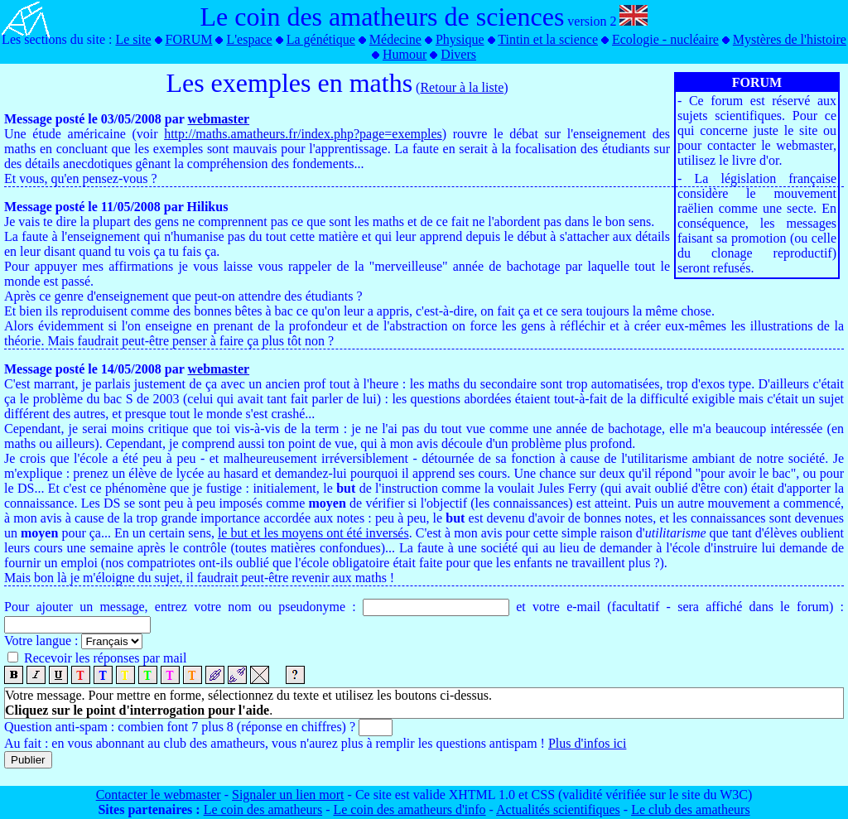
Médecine (395, 39)
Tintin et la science (548, 39)
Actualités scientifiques (558, 809)
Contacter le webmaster (158, 795)
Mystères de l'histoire (789, 39)
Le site (133, 39)
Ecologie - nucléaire (665, 39)
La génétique (321, 39)
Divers (458, 54)
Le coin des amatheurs (263, 809)
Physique (460, 39)
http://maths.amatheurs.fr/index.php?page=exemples (303, 134)
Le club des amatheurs (690, 809)
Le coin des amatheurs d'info (409, 809)
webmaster (218, 119)
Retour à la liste (462, 87)
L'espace (249, 39)
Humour (404, 54)
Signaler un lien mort (288, 795)
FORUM (189, 39)
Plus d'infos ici (587, 743)
